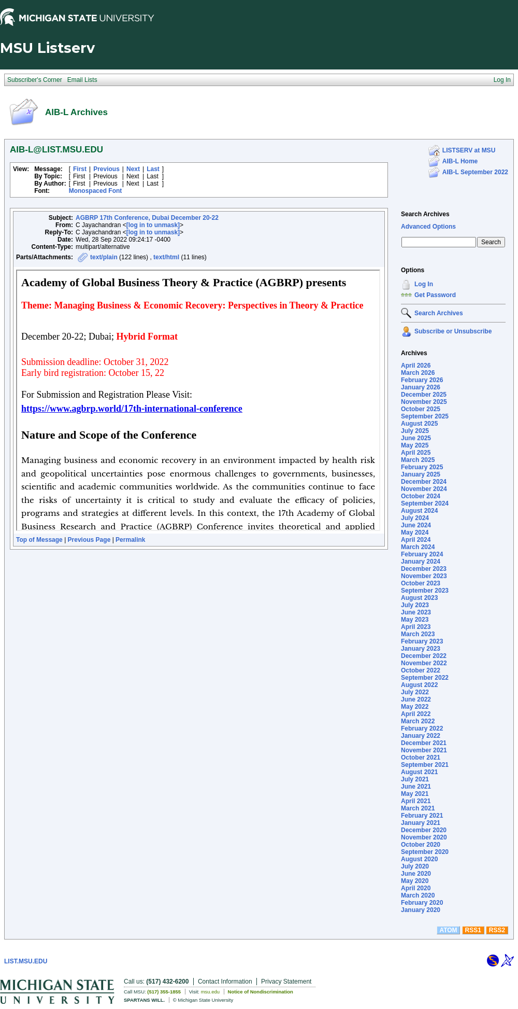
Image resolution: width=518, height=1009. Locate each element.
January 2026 (420, 387)
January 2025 (420, 474)
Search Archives (425, 214)
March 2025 (418, 460)
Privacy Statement (286, 981)
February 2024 (422, 554)
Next (133, 169)
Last (153, 169)
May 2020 (414, 881)
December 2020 (424, 830)
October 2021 (420, 757)
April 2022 (415, 714)
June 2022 (416, 699)
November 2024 (424, 489)
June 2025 (416, 438)
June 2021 (416, 786)
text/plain (104, 257)
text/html (166, 257)
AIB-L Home (460, 161)
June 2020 (416, 873)
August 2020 (419, 859)
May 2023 (414, 619)
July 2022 (415, 692)
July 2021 (415, 779)
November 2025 (424, 401)
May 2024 (414, 532)
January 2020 (420, 910)
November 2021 (424, 750)
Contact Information (225, 981)
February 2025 (422, 467)
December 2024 (424, 481)
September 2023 (425, 590)
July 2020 (415, 866)
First (80, 169)
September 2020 (425, 852)
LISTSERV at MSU (468, 150)
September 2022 (425, 677)
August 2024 (419, 510)
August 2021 (419, 772)
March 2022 (418, 721)
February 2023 (422, 641)
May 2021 (414, 793)
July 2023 (415, 605)
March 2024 (418, 547)
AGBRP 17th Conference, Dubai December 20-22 (147, 217)
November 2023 (424, 576)
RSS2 (497, 930)
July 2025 (415, 431)
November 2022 (424, 663)
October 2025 (420, 409)
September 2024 (425, 503)
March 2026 (418, 372)
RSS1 (473, 930)
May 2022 (414, 706)
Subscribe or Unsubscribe (453, 331)
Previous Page (89, 539)
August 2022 (419, 685)
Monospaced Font (95, 190)
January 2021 (420, 822)
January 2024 (420, 561)
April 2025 (415, 452)
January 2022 (420, 735)
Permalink (130, 539)
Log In (423, 284)
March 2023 (418, 634)
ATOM (448, 930)
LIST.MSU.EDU (25, 961)
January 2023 (420, 648)
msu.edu (210, 991)
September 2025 (425, 416)
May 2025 (414, 445)
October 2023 (420, 583)
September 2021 (425, 764)
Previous (106, 169)
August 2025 (419, 423)
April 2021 (415, 801)
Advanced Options (428, 226)
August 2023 (419, 597)
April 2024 (415, 539)
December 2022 (424, 656)
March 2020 (418, 895)
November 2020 (424, 837)
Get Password (435, 295)
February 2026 (422, 380)
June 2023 (416, 612)
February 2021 (422, 815)
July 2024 (415, 518)
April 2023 (415, 626)
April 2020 (415, 888)
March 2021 (418, 808)
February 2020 (422, 902)
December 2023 (424, 568)
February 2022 (422, 728)
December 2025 (424, 394)
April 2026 (415, 365)
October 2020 (420, 844)
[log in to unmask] (153, 225)
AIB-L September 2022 (475, 172)
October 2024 (420, 496)
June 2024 (416, 525)
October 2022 (420, 670)
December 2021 (424, 743)
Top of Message (39, 539)
